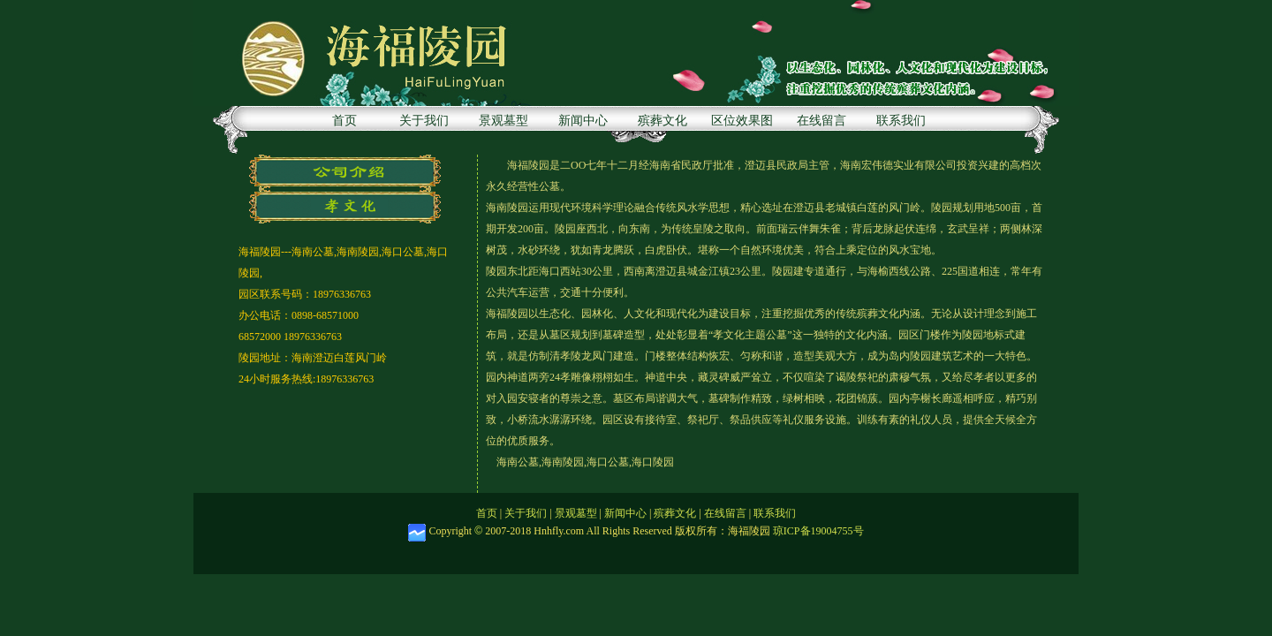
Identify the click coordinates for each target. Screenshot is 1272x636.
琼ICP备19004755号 (818, 531)
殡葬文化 (662, 120)
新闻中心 (583, 120)
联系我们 (901, 120)
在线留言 (821, 120)
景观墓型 (503, 120)
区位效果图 (742, 120)
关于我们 (424, 120)
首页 (344, 120)
